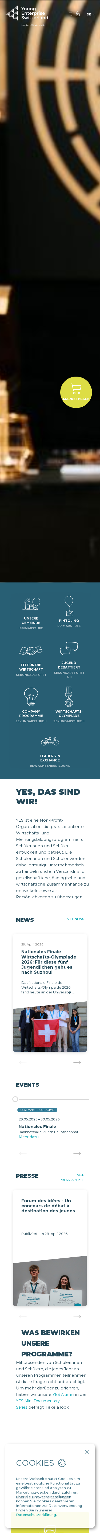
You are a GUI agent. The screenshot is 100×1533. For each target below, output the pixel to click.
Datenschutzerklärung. (36, 1514)
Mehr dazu (29, 1137)
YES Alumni (63, 1394)
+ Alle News (74, 919)
